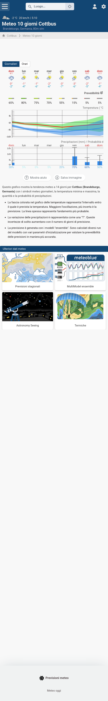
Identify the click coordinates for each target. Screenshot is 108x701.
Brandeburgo (11, 28)
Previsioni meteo (54, 678)
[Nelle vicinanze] (69, 6)
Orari (25, 64)
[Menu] (4, 6)
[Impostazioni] (103, 6)
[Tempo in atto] (54, 18)
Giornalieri (11, 64)
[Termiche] (80, 310)
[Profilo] (94, 6)
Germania (26, 28)
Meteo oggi (54, 690)
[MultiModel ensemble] (80, 272)
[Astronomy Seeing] (27, 310)
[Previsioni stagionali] (27, 272)
